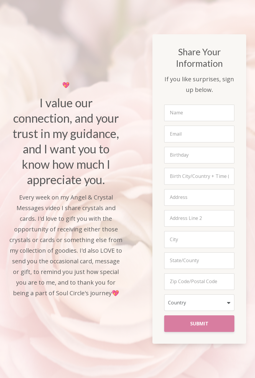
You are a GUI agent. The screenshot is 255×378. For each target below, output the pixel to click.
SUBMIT (199, 323)
